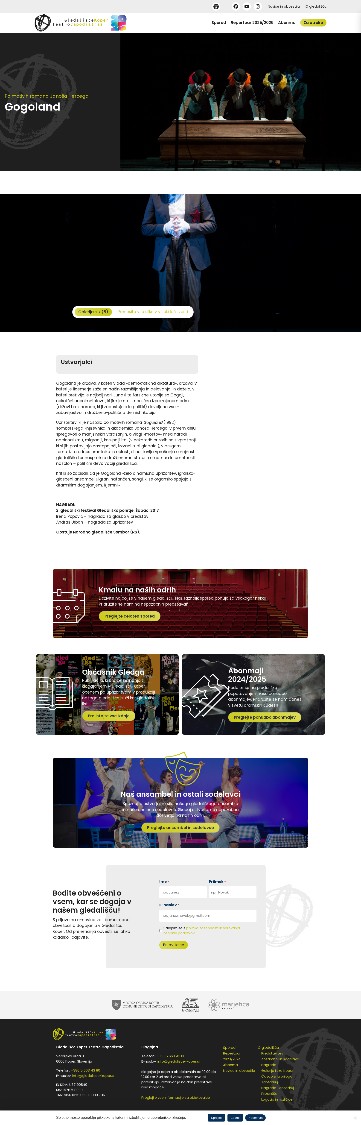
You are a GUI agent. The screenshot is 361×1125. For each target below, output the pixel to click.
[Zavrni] (355, 1118)
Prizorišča (269, 1093)
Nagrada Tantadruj (277, 1087)
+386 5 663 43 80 (85, 1070)
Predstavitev (272, 1053)
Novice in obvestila (284, 6)
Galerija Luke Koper (277, 1070)
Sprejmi (216, 1117)
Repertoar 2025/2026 (252, 22)
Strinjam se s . (201, 931)
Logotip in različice (277, 1099)
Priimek (217, 881)
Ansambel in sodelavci (280, 1059)
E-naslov (169, 905)
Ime (164, 881)
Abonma (287, 22)
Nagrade (268, 1064)
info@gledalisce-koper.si (93, 1075)
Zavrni (235, 1117)
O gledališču (316, 6)
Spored (219, 22)
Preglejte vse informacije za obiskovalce (175, 1097)
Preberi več (255, 1117)
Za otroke (313, 22)
